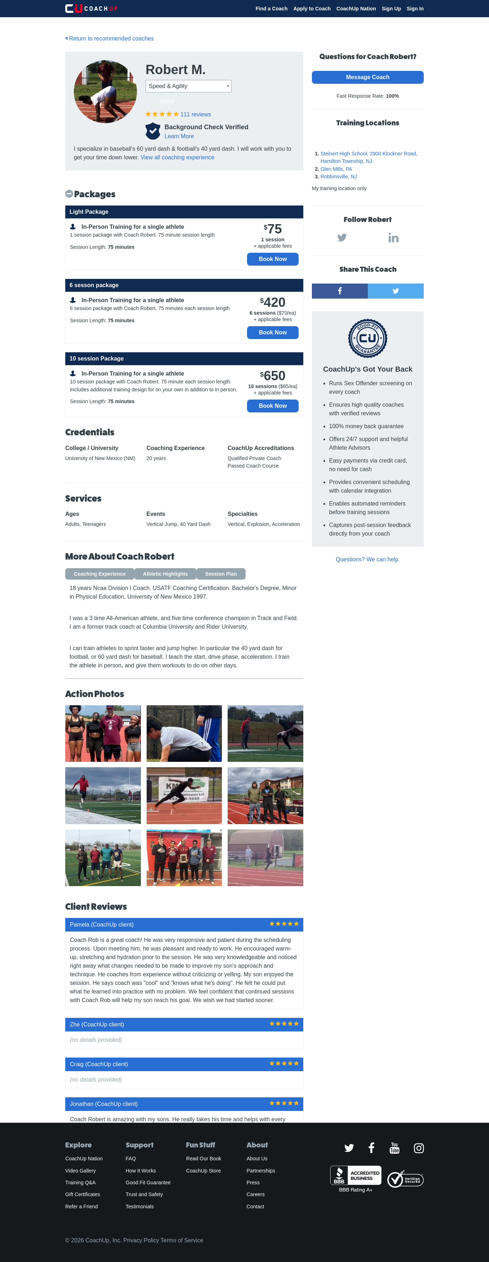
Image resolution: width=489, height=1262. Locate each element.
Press (253, 1182)
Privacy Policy (141, 1240)
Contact (255, 1206)
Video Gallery (80, 1171)
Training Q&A (80, 1182)
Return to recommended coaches (109, 38)
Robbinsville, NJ (339, 176)
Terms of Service (182, 1240)
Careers (256, 1194)
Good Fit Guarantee (148, 1182)
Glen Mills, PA (336, 169)
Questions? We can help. (368, 559)
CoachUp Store (203, 1171)
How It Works (141, 1171)
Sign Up (391, 8)
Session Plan (221, 574)
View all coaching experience (177, 157)
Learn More (179, 136)
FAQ (131, 1158)
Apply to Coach (312, 8)
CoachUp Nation (356, 8)
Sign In (415, 8)
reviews (195, 114)
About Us (257, 1158)
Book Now (273, 259)
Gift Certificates (82, 1194)
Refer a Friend (81, 1206)
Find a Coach (272, 8)
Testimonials (140, 1206)
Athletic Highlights (165, 574)
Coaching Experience (100, 574)
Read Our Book (203, 1158)
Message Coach (368, 77)
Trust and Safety (144, 1194)
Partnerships (261, 1171)
